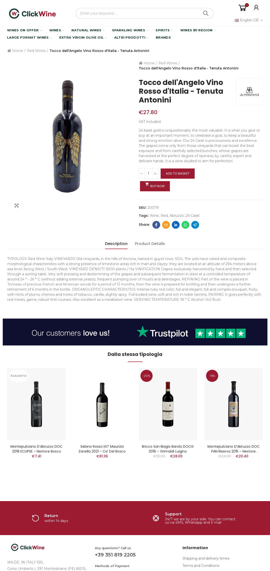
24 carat (193, 215)
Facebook (156, 225)
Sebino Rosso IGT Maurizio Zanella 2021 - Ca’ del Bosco (102, 449)
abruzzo (177, 215)
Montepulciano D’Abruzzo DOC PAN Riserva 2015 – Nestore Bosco (234, 451)
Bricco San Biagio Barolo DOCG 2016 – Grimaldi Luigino (168, 449)
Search (206, 13)
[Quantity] (148, 173)
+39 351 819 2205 (115, 555)
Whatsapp (185, 225)
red (164, 215)
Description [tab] (116, 243)
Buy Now (155, 185)
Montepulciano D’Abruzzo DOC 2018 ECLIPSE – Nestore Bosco (36, 449)
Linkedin (176, 225)
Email (166, 225)
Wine (154, 215)
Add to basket (178, 173)
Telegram (195, 225)
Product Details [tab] (150, 243)
